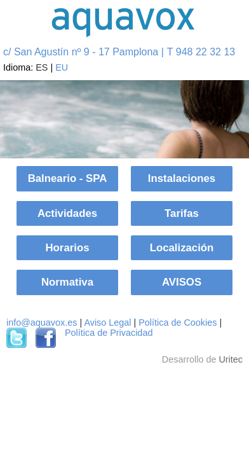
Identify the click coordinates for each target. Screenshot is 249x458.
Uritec (231, 359)
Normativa (67, 282)
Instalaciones (181, 178)
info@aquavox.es (41, 322)
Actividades (67, 213)
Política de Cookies (177, 322)
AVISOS (181, 282)
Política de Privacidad (108, 333)
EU (61, 67)
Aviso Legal (107, 322)
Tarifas (182, 213)
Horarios (67, 248)
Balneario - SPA (67, 178)
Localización (182, 248)
